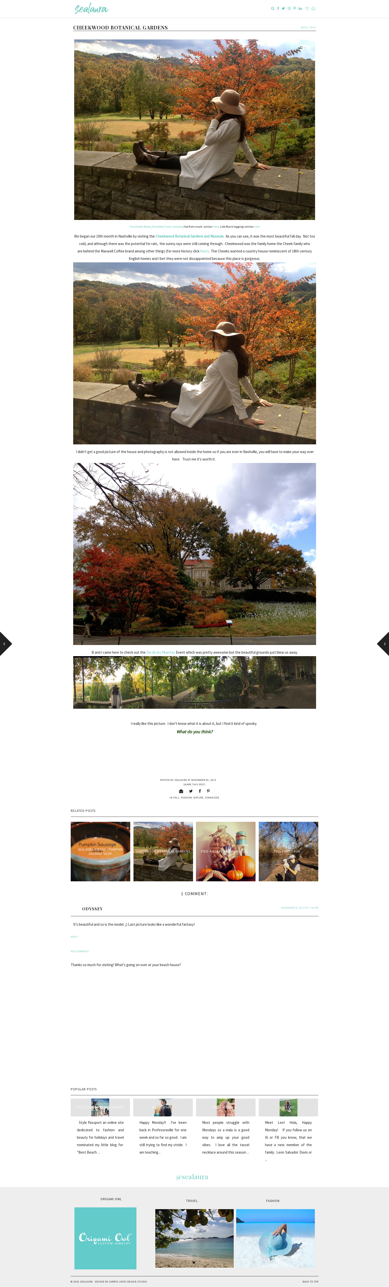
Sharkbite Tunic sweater (167, 226)
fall (176, 797)
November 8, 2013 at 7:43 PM (300, 907)
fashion (186, 797)
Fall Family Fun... (288, 851)
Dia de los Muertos (161, 652)
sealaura (86, 1281)
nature (198, 797)
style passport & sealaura (100, 1107)
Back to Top (311, 1281)
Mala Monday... (225, 1107)
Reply (74, 936)
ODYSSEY (92, 908)
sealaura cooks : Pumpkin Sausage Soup (100, 851)
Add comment (80, 951)
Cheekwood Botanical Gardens (163, 851)
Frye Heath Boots (140, 226)
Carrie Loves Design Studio (128, 1281)
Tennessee (212, 797)
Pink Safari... (163, 1107)
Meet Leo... (288, 1107)
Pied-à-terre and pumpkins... (226, 851)
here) (204, 251)
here (216, 226)
